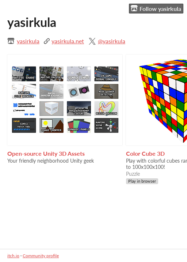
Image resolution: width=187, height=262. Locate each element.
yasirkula (28, 40)
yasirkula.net (67, 40)
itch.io (13, 255)
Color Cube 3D (145, 153)
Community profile (41, 255)
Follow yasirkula (156, 8)
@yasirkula (111, 40)
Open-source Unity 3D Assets (46, 153)
